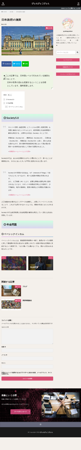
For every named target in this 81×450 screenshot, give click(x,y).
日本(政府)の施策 (20, 11)
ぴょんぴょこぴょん (40, 3)
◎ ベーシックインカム (14, 106)
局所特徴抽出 (27, 300)
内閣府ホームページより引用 (19, 151)
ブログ (24, 286)
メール (4, 355)
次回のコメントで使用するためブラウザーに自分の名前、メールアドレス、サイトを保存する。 (26, 373)
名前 (3, 346)
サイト (3, 363)
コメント (5, 327)
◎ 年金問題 (8, 103)
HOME (5, 11)
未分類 (11, 11)
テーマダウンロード (20, 411)
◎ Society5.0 (8, 99)
